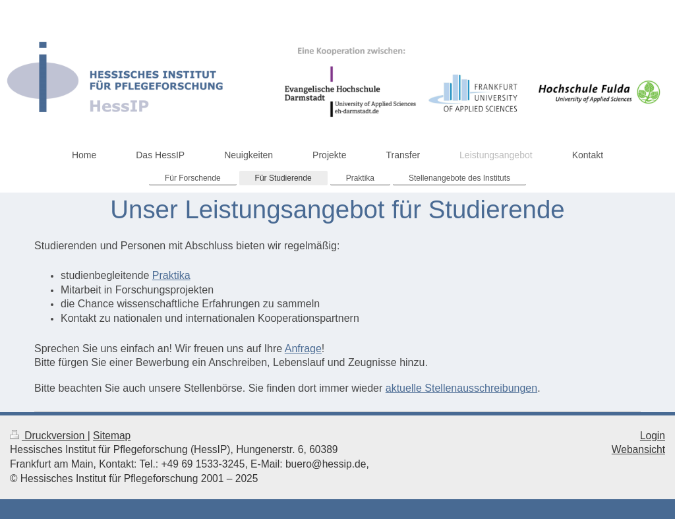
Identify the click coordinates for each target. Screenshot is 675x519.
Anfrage (303, 348)
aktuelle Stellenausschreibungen (461, 388)
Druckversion (49, 435)
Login (652, 435)
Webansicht (638, 449)
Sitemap (112, 435)
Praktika (171, 275)
